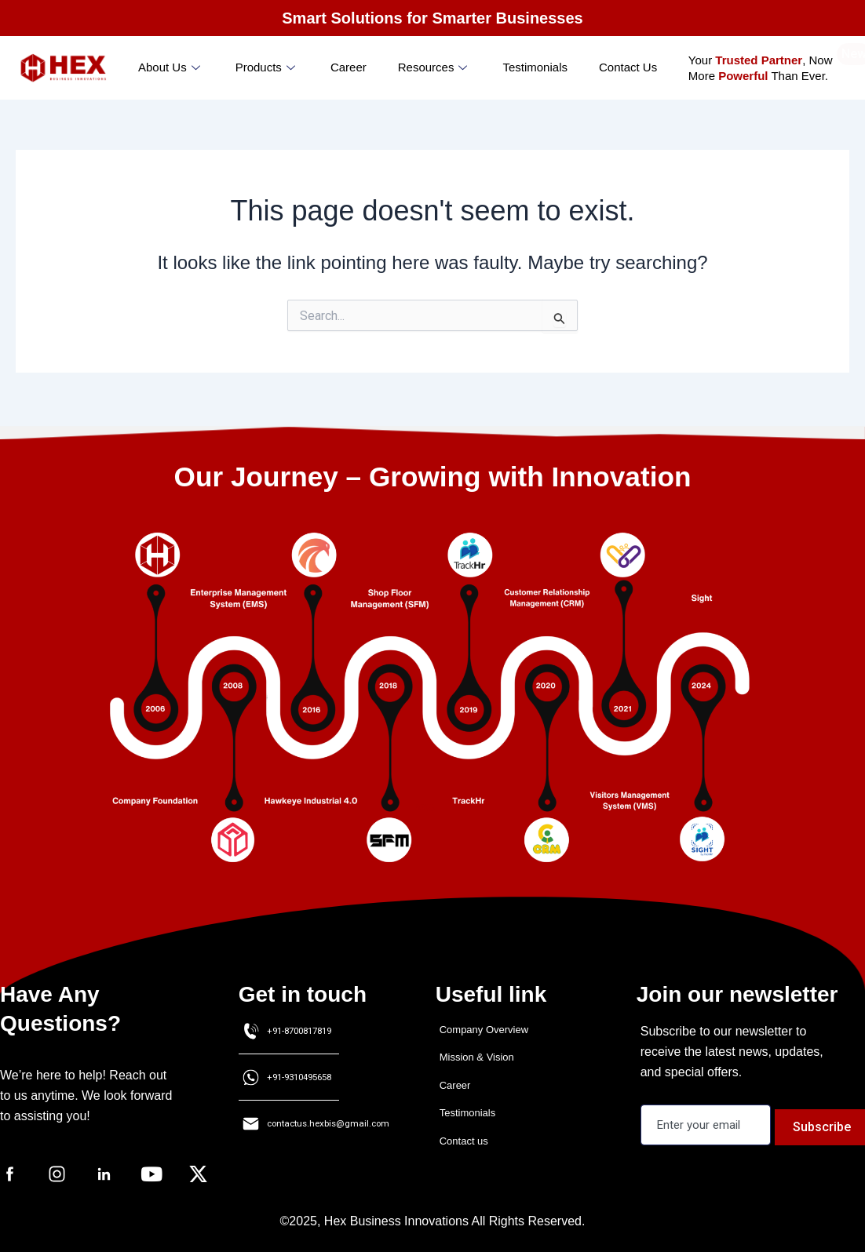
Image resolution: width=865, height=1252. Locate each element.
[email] (709, 1125)
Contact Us (628, 67)
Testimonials (535, 67)
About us (171, 67)
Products (267, 67)
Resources (435, 67)
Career (348, 67)
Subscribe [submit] (828, 1124)
